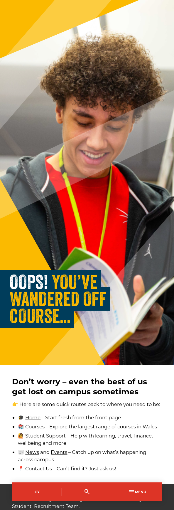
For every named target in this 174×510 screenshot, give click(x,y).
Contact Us (38, 468)
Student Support (45, 435)
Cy (37, 491)
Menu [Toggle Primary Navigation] (137, 492)
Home (32, 417)
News (32, 452)
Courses (35, 426)
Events (59, 452)
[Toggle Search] (87, 491)
